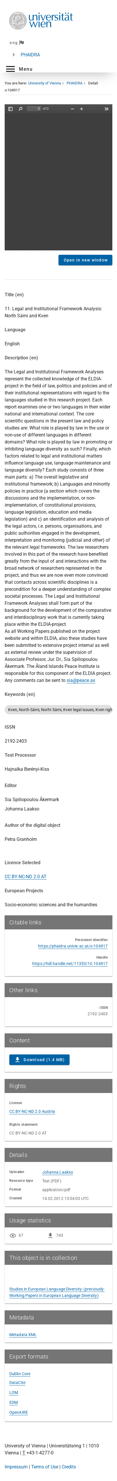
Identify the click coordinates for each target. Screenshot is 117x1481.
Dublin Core (19, 1373)
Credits (69, 1467)
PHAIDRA (30, 55)
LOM (13, 1392)
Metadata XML (23, 1334)
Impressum (16, 1467)
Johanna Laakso (57, 1172)
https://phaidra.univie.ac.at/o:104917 (73, 946)
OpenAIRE (18, 1412)
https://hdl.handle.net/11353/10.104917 (70, 963)
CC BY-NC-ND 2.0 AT (26, 876)
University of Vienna (44, 83)
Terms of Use (44, 1467)
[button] (18, 69)
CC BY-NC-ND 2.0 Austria (32, 1111)
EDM (13, 1402)
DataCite (17, 1382)
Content (58, 177)
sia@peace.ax (81, 680)
